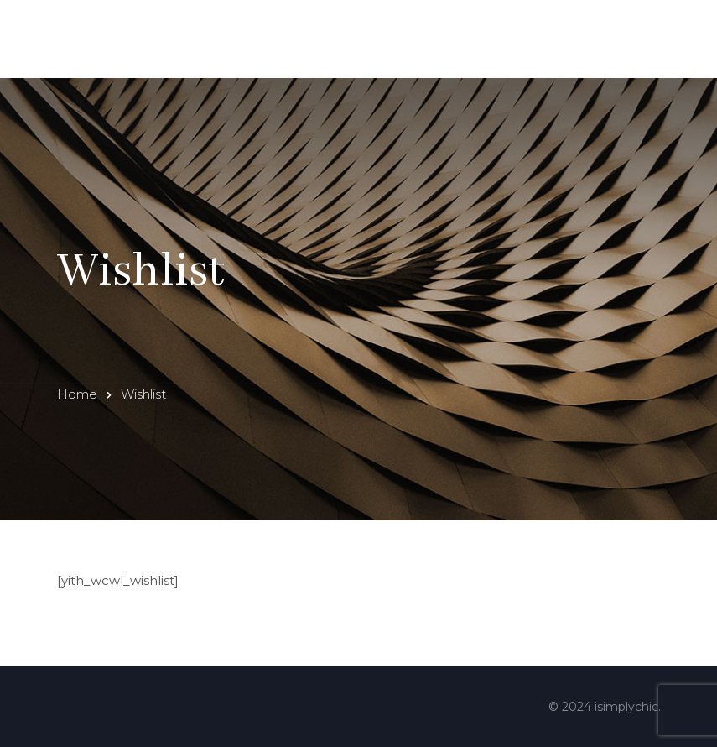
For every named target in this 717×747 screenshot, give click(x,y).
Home (77, 394)
